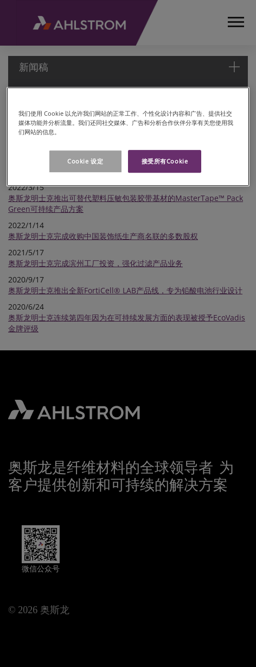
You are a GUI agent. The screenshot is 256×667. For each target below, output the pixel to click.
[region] (128, 136)
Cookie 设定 (85, 162)
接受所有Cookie (165, 162)
